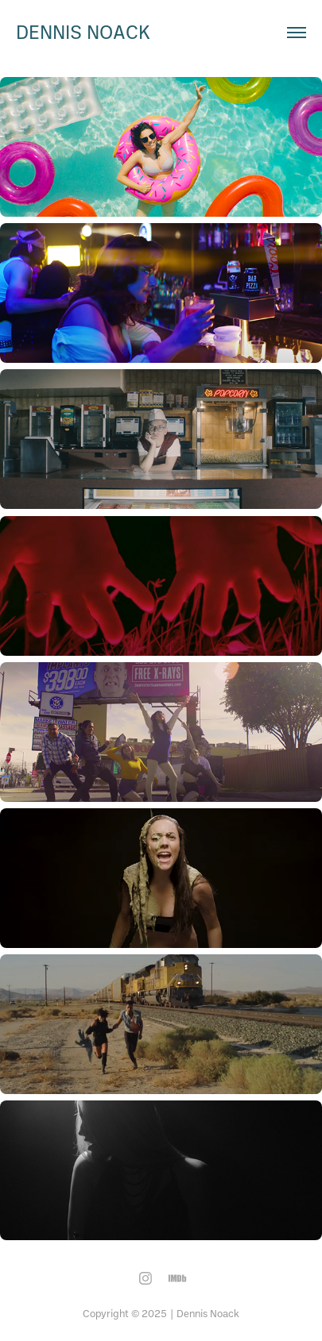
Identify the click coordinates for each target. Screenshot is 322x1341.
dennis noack (83, 32)
